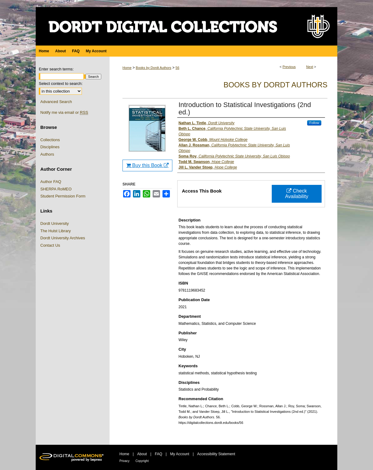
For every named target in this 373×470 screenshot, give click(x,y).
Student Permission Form (63, 196)
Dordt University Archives (62, 238)
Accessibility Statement (216, 454)
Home (126, 68)
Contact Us (50, 245)
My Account (179, 454)
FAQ (158, 454)
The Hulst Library (55, 231)
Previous (289, 67)
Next (309, 67)
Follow (314, 123)
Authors (47, 154)
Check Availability (296, 193)
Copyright (142, 461)
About (142, 454)
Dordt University (54, 223)
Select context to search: (60, 83)
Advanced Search (56, 101)
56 (177, 68)
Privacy (124, 461)
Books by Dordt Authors (153, 68)
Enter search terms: (56, 69)
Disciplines (49, 147)
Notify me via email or (64, 112)
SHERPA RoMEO (56, 189)
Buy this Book (147, 165)
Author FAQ (50, 181)
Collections (50, 139)
